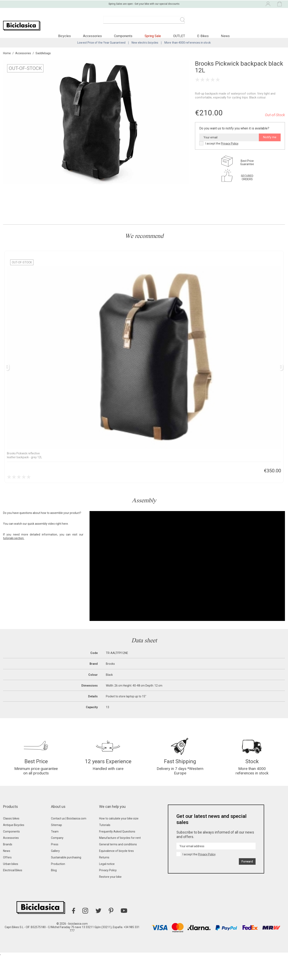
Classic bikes (11, 826)
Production (58, 871)
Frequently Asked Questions (117, 839)
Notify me (269, 142)
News (6, 858)
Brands (7, 852)
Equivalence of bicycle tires (116, 858)
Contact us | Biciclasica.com (68, 826)
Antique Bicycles (13, 833)
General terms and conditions (118, 852)
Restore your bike (110, 884)
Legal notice (107, 871)
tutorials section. (13, 543)
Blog (54, 878)
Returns (104, 865)
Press (54, 852)
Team (55, 839)
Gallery (55, 858)
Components (11, 839)
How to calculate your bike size (118, 826)
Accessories (11, 845)
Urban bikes (10, 871)
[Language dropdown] (234, 3)
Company (57, 845)
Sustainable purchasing (66, 865)
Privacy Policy (229, 148)
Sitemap (56, 833)
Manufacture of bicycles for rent (120, 845)
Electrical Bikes (12, 878)
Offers (7, 865)
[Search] (144, 22)
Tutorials (104, 833)
